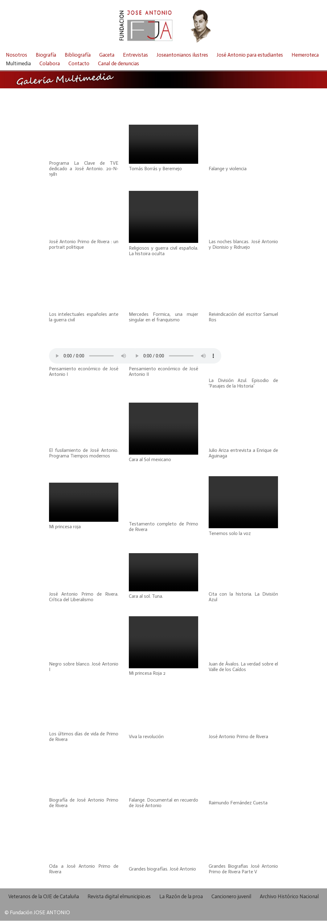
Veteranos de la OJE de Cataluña (43, 897)
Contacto (78, 63)
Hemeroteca (305, 55)
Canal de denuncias (118, 63)
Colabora (49, 63)
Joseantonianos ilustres (182, 55)
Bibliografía (78, 55)
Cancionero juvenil (231, 897)
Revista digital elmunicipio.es (119, 897)
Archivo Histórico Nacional (289, 897)
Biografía (46, 55)
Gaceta (106, 55)
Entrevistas (135, 55)
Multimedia (18, 63)
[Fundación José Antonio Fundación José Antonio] (164, 24)
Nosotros (16, 55)
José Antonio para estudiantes (250, 55)
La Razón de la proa (181, 897)
